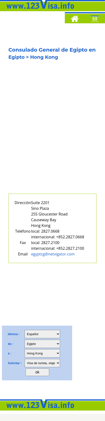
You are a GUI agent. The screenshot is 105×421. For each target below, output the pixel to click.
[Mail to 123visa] (95, 19)
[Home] (75, 19)
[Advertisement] (52, 131)
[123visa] (39, 10)
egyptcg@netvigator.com (53, 254)
